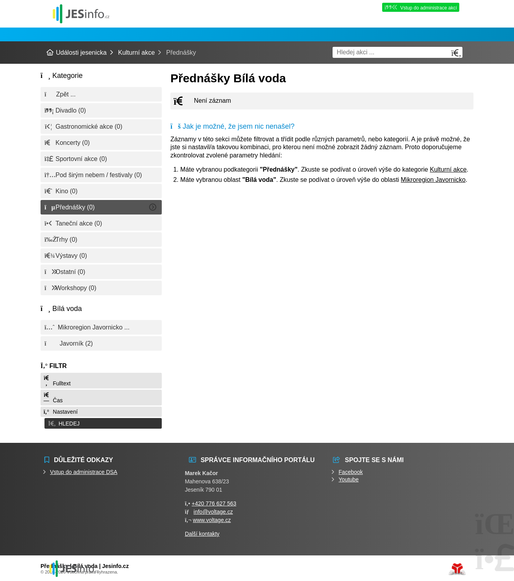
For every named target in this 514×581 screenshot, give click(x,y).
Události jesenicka (81, 13)
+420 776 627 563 (214, 502)
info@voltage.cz (213, 510)
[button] (101, 422)
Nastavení (60, 412)
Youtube (348, 478)
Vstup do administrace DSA (83, 471)
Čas (53, 397)
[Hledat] (456, 53)
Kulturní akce (136, 52)
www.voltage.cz (212, 519)
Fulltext (56, 381)
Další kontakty (202, 532)
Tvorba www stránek (457, 568)
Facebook (350, 471)
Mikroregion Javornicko (433, 179)
